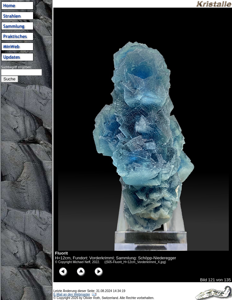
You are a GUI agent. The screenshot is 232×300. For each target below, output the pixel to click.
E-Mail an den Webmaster (71, 294)
